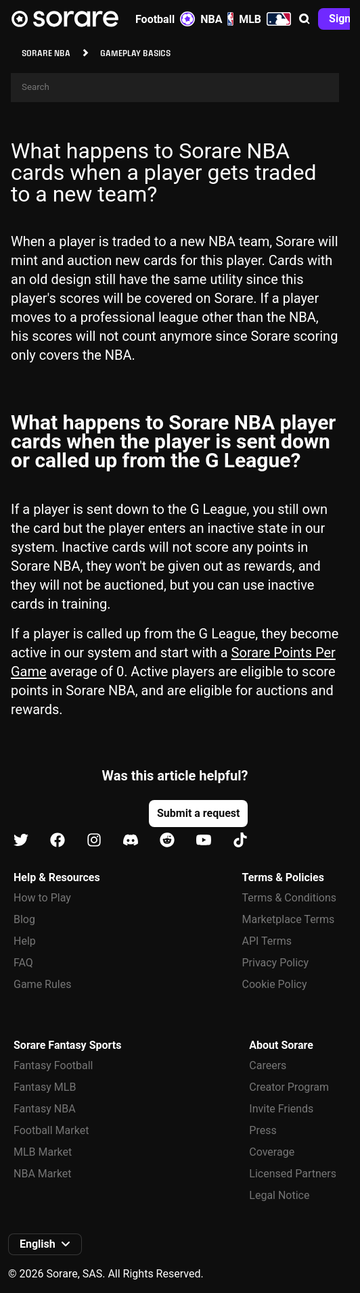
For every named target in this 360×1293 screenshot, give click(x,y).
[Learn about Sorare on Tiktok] (240, 841)
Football (165, 18)
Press (262, 1130)
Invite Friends (281, 1108)
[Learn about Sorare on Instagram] (94, 841)
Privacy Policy (275, 962)
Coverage (271, 1152)
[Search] (175, 87)
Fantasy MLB (45, 1087)
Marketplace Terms (288, 919)
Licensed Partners (292, 1173)
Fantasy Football (53, 1065)
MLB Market (43, 1152)
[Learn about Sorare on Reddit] (167, 841)
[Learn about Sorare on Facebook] (57, 841)
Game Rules (42, 984)
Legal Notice (279, 1195)
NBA (216, 19)
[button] (304, 18)
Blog (24, 919)
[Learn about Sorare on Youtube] (204, 841)
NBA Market (43, 1173)
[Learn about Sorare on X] (21, 841)
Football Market (51, 1130)
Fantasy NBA (45, 1108)
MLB (265, 19)
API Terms (267, 941)
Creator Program (289, 1087)
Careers (267, 1065)
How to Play (42, 897)
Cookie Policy (274, 984)
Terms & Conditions (289, 897)
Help (25, 941)
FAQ (23, 962)
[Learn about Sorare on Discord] (130, 841)
